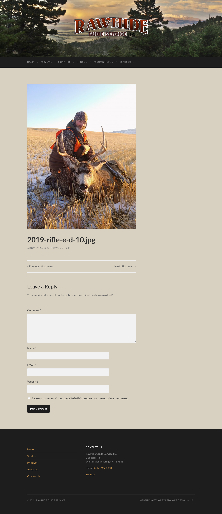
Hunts (81, 62)
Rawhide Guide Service (50, 500)
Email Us (91, 474)
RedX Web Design (176, 500)
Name (31, 348)
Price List (64, 62)
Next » (125, 266)
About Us (125, 62)
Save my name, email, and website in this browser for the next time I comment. (80, 398)
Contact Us (33, 476)
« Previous (40, 266)
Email (31, 365)
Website (32, 381)
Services (46, 62)
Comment (34, 310)
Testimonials (102, 62)
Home (30, 62)
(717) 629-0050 (103, 467)
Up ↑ (192, 500)
